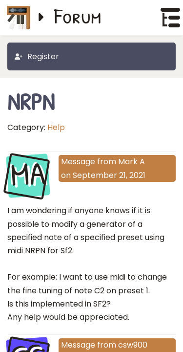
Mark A (131, 161)
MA (28, 175)
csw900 (132, 345)
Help (56, 127)
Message (78, 161)
